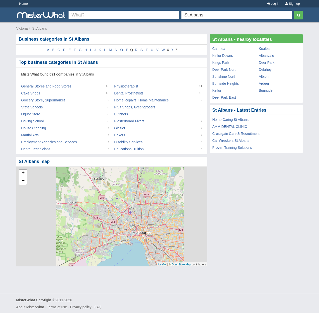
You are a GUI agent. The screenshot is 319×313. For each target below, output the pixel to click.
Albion (263, 76)
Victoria (22, 28)
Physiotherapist (126, 86)
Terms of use (57, 307)
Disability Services (128, 142)
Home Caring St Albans (230, 120)
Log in (273, 3)
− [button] (23, 181)
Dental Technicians (35, 149)
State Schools (32, 107)
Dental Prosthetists (129, 93)
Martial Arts (30, 135)
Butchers (121, 114)
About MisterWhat (30, 307)
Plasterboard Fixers (129, 121)
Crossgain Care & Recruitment (236, 134)
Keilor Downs (222, 56)
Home (23, 3)
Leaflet (162, 264)
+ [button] (23, 173)
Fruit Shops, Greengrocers (134, 107)
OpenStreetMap (181, 264)
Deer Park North (225, 70)
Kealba (264, 49)
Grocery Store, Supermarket (43, 100)
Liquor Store (30, 114)
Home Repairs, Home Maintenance (141, 100)
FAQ (97, 307)
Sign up (292, 3)
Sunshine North (224, 76)
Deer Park (266, 63)
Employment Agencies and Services (49, 142)
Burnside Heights (225, 83)
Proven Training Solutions (232, 148)
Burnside (265, 90)
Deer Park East (224, 97)
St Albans (39, 28)
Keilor (216, 90)
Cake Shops (30, 93)
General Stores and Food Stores (46, 86)
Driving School (32, 121)
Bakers (119, 135)
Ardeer (264, 83)
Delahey (265, 70)
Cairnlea (218, 49)
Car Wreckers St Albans (230, 141)
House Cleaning (33, 128)
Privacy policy (80, 307)
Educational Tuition (129, 149)
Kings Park (220, 63)
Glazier (119, 128)
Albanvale (266, 56)
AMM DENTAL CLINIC (229, 127)
